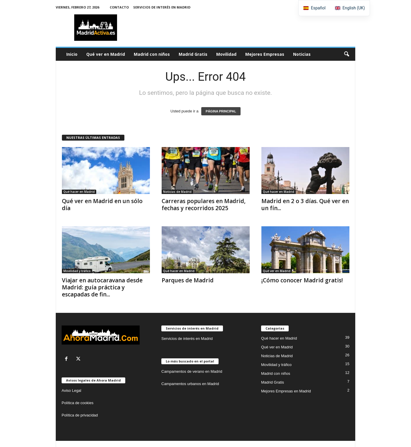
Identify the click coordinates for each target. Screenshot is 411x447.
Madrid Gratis (193, 54)
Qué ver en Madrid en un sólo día (102, 204)
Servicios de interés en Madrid (161, 7)
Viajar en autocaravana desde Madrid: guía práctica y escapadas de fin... (102, 287)
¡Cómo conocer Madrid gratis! (302, 280)
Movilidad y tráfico (77, 271)
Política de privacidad (80, 415)
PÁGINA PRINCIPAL (221, 111)
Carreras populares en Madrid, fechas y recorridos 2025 (204, 204)
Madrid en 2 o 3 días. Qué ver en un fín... (305, 204)
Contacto (119, 7)
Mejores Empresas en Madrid (286, 391)
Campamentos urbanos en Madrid (190, 384)
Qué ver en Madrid (105, 54)
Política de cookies (77, 403)
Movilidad (226, 54)
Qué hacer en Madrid (79, 192)
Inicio (71, 54)
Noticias (302, 54)
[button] (346, 54)
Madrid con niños (152, 54)
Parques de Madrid (188, 280)
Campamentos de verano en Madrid (191, 371)
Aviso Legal (71, 390)
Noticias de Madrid (177, 192)
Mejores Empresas (264, 54)
